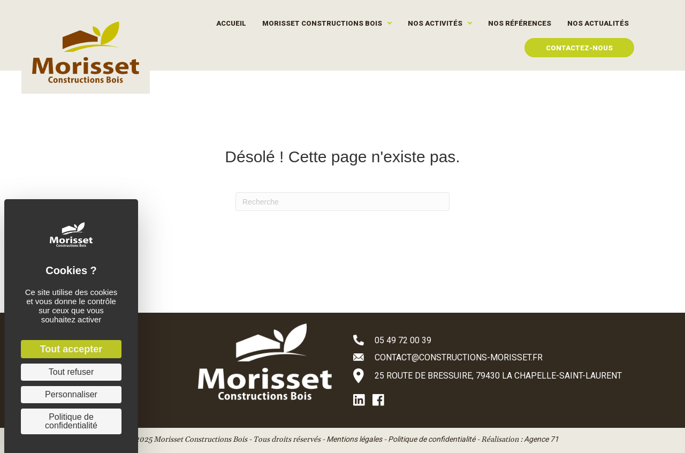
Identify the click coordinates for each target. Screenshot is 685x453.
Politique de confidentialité (431, 439)
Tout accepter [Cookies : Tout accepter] (71, 349)
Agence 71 (541, 439)
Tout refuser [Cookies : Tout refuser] (71, 371)
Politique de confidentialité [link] (71, 421)
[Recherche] (342, 201)
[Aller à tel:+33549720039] (503, 340)
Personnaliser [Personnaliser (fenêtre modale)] (71, 394)
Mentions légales (354, 439)
